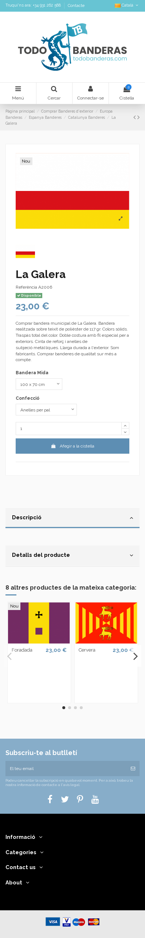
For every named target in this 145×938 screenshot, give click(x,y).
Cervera (87, 650)
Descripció (72, 517)
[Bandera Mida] (39, 384)
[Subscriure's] (133, 768)
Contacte (76, 5)
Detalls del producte (72, 555)
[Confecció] (46, 409)
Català (127, 5)
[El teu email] (65, 768)
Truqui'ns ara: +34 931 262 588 (33, 5)
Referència (26, 287)
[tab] (72, 518)
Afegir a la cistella (72, 446)
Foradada (22, 650)
